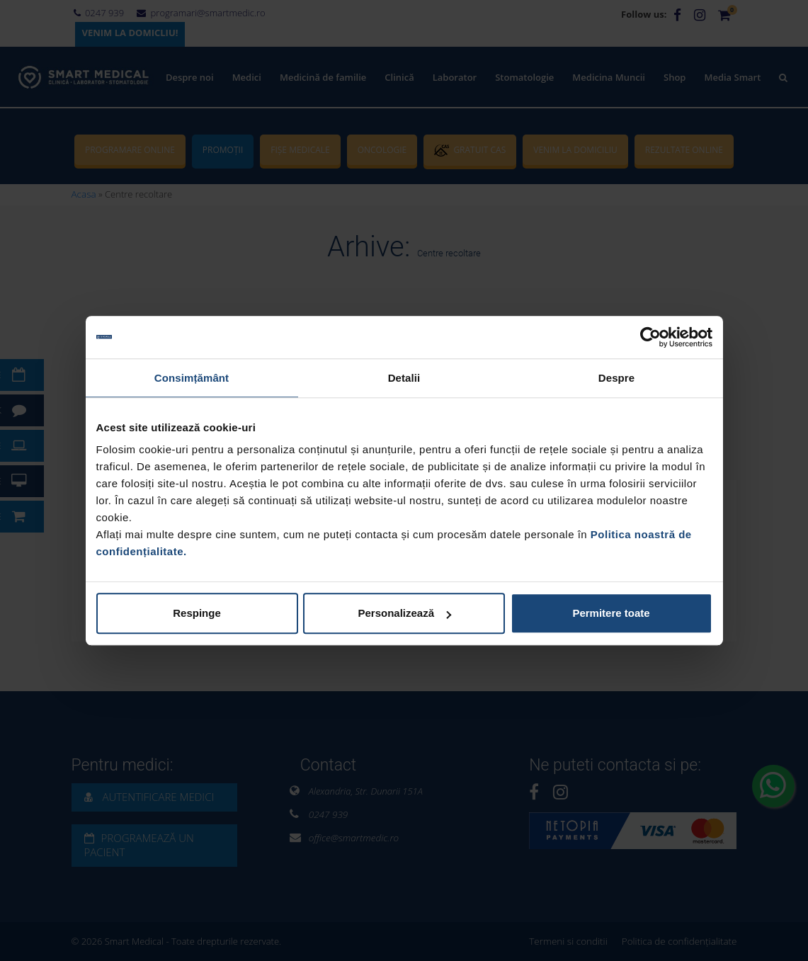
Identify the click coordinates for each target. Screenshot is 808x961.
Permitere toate (610, 613)
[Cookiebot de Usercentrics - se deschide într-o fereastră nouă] (650, 337)
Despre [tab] (616, 378)
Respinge (197, 613)
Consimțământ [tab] (191, 378)
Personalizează (404, 613)
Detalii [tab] (404, 378)
